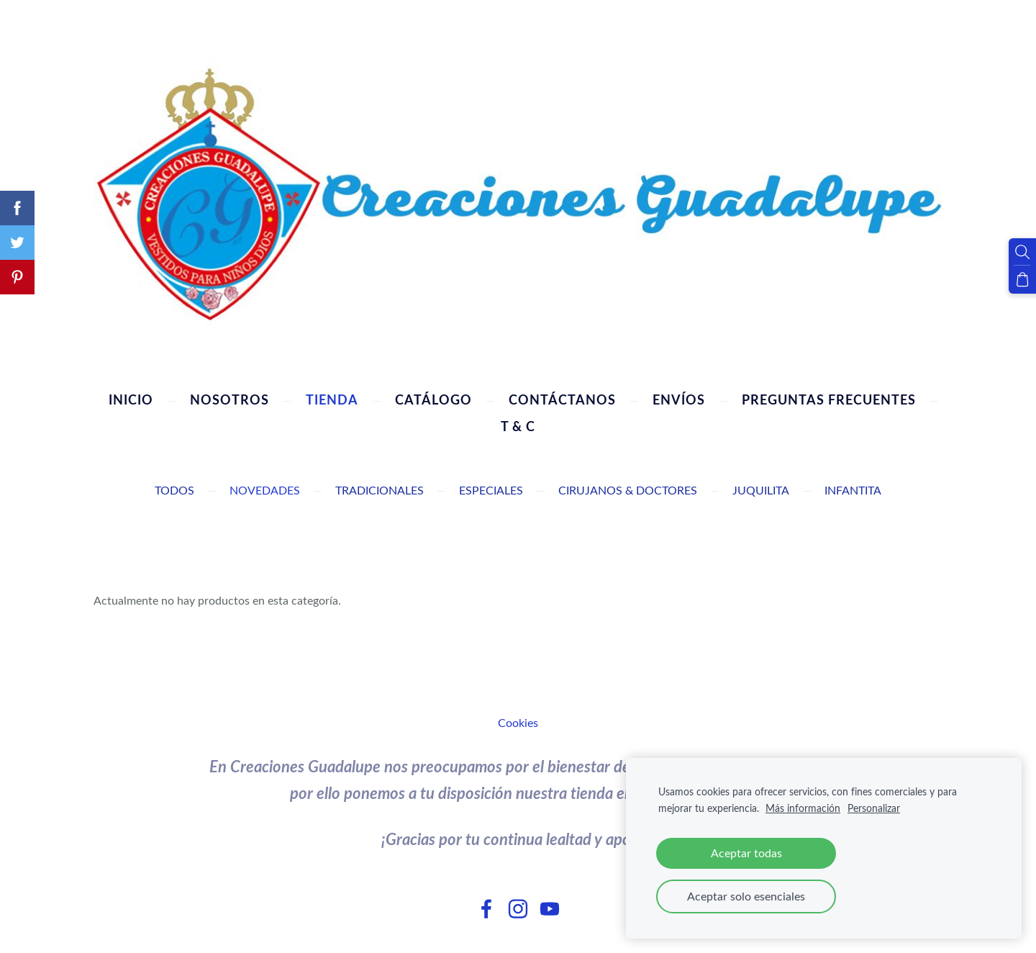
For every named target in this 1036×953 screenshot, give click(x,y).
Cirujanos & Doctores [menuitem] (627, 490)
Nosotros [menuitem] (229, 399)
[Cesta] (1022, 279)
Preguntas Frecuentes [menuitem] (829, 399)
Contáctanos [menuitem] (562, 399)
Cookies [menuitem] (518, 723)
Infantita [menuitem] (852, 490)
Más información (802, 807)
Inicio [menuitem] (131, 399)
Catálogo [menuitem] (433, 399)
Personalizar (874, 807)
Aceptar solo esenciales (746, 896)
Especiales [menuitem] (491, 490)
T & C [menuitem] (518, 426)
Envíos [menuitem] (679, 399)
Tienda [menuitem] (332, 399)
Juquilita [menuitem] (760, 490)
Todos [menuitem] (174, 490)
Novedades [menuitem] (265, 490)
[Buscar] (1022, 252)
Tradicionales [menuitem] (379, 490)
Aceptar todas (746, 853)
